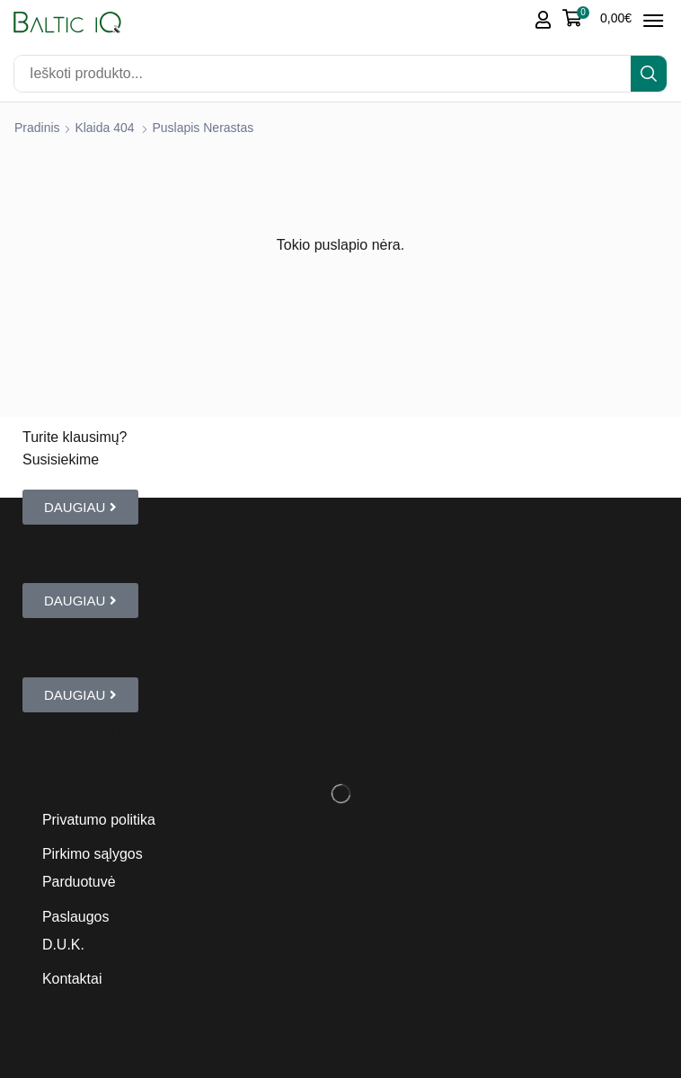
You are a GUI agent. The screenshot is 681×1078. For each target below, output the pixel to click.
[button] (597, 18)
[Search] (649, 74)
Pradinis (37, 127)
